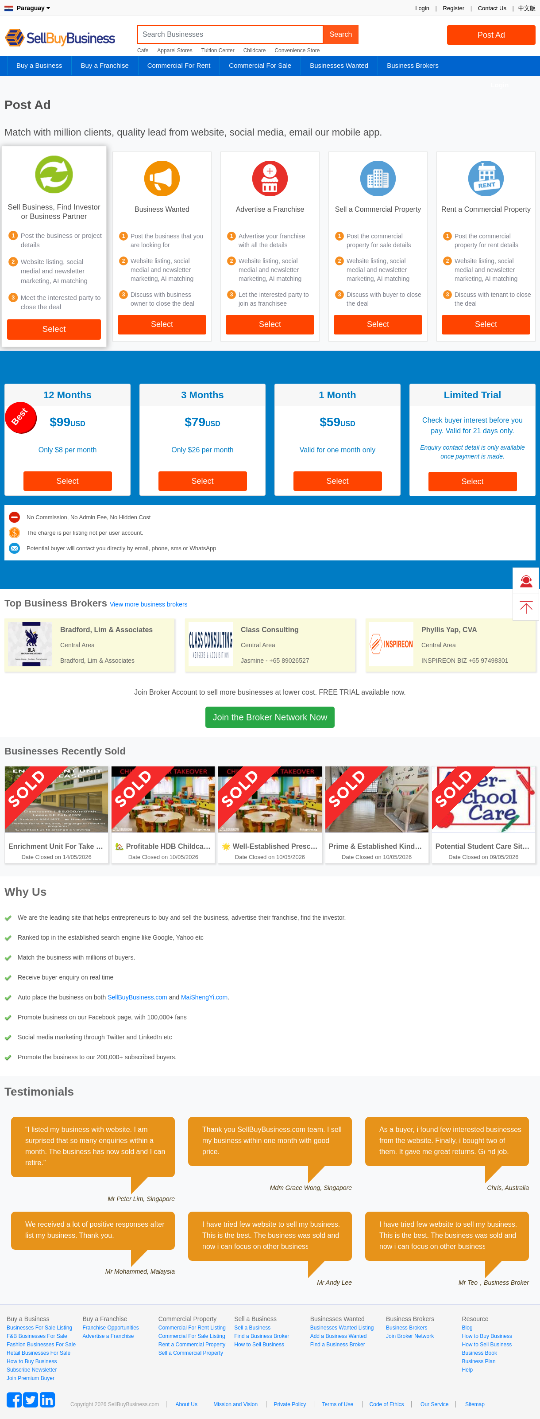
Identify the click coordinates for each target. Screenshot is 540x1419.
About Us (186, 1404)
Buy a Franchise (104, 65)
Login (422, 8)
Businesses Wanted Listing (342, 1328)
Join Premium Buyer (30, 1378)
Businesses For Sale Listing (39, 1328)
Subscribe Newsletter (32, 1370)
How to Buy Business (32, 1361)
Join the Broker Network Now (270, 717)
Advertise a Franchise (108, 1336)
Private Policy (290, 1404)
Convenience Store (297, 50)
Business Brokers (413, 65)
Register (453, 8)
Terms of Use (338, 1404)
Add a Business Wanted (338, 1336)
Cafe (142, 50)
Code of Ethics (387, 1404)
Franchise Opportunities (110, 1328)
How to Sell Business (259, 1344)
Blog (467, 1328)
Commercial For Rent (179, 65)
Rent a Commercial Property (191, 1344)
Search (341, 34)
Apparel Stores (174, 50)
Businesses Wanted (339, 65)
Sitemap (475, 1404)
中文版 (527, 8)
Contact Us (492, 8)
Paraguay (27, 8)
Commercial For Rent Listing (192, 1328)
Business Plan (479, 1361)
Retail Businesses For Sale (38, 1353)
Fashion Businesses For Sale (41, 1344)
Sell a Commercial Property (190, 1353)
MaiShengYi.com (204, 997)
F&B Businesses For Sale (37, 1336)
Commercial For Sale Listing (191, 1336)
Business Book (479, 1353)
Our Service (434, 1404)
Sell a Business (252, 1328)
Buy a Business (39, 65)
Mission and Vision (235, 1404)
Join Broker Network (410, 1336)
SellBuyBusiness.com (66, 38)
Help (467, 1370)
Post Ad (491, 35)
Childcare (254, 50)
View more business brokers (149, 604)
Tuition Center (218, 50)
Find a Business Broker (261, 1336)
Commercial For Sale (260, 65)
